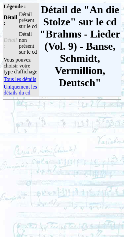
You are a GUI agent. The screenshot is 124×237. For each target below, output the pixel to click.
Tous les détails (20, 79)
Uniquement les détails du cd (20, 89)
